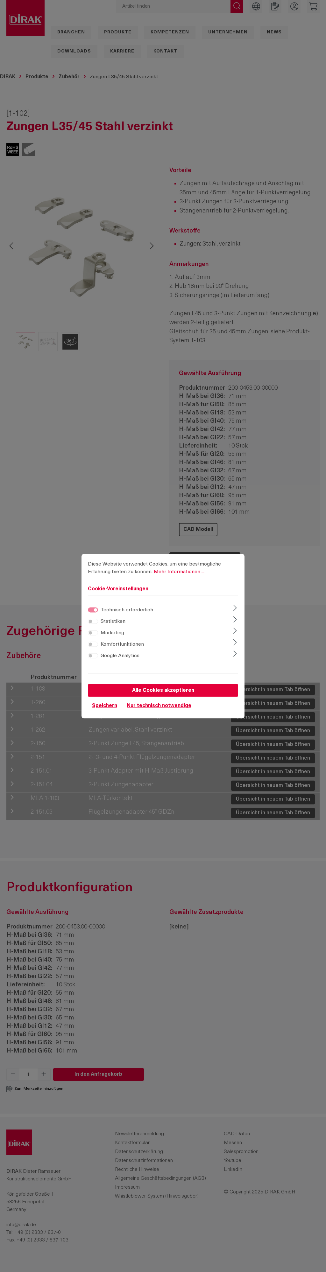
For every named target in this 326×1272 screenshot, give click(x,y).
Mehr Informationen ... (179, 576)
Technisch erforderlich (127, 614)
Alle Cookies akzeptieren (163, 694)
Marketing (112, 637)
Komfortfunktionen (122, 648)
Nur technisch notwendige (159, 709)
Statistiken (113, 625)
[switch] (93, 625)
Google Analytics (120, 660)
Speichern (104, 709)
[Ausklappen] (235, 613)
